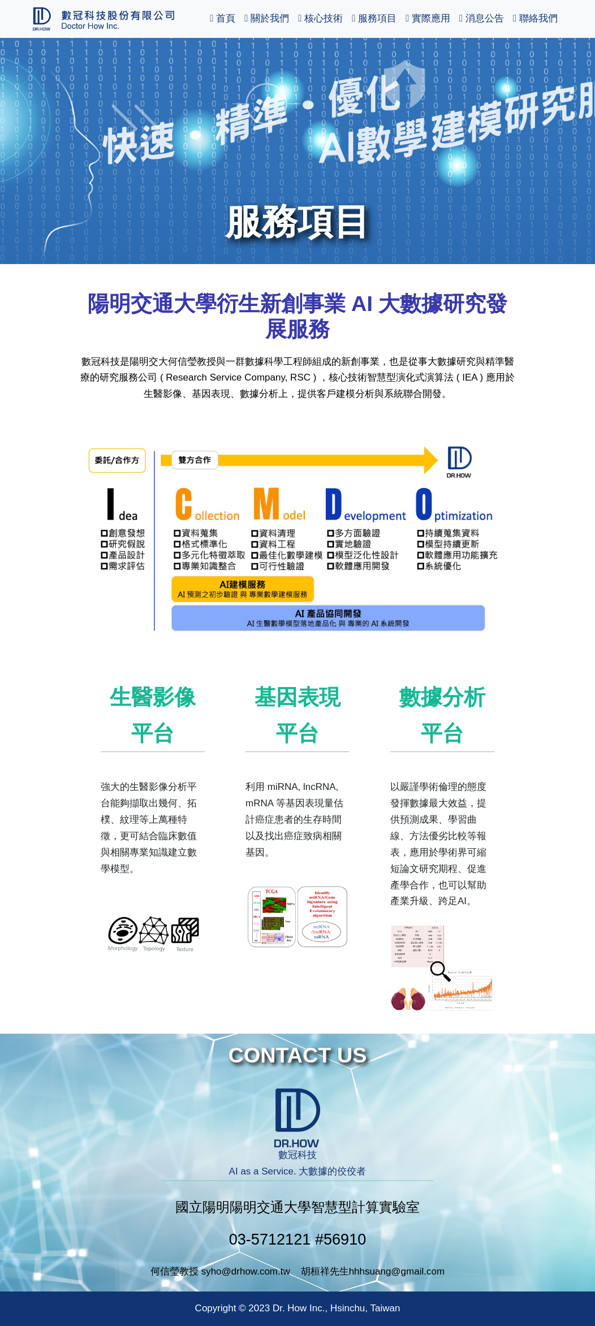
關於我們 (266, 18)
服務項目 (374, 18)
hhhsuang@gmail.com (397, 1271)
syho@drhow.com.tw (245, 1271)
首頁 (222, 18)
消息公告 (481, 18)
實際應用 (428, 18)
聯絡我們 (535, 18)
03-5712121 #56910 (298, 1239)
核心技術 (320, 18)
